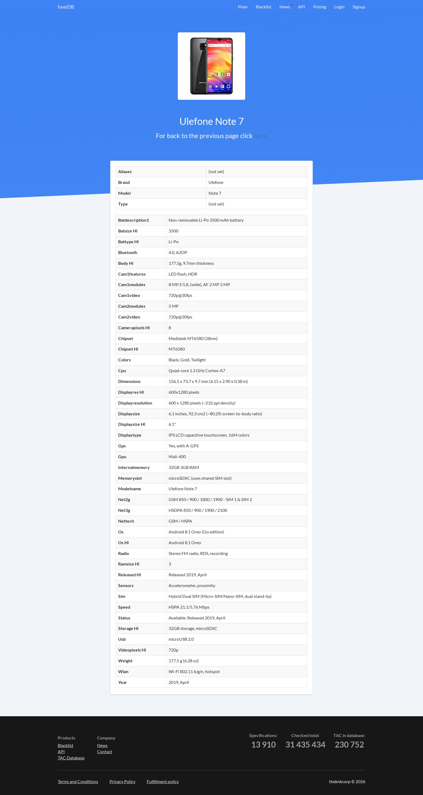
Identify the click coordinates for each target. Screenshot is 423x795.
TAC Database (71, 757)
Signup (359, 6)
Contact (104, 751)
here (260, 135)
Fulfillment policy (163, 781)
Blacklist (263, 6)
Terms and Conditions (78, 781)
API (301, 6)
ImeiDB (66, 7)
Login (339, 6)
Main (243, 6)
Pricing (319, 6)
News (284, 6)
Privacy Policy (122, 781)
